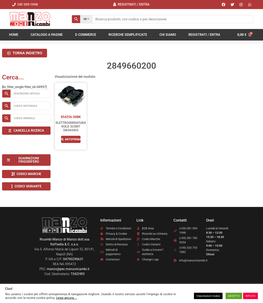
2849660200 (131, 66)
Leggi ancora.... (66, 298)
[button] (24, 53)
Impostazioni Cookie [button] (208, 295)
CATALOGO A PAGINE (47, 35)
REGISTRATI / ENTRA (204, 35)
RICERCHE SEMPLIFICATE (127, 35)
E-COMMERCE (85, 35)
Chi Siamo (167, 35)
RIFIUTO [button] (250, 295)
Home (13, 35)
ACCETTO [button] (234, 295)
